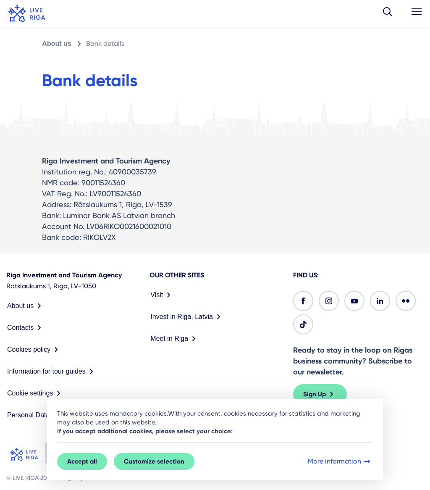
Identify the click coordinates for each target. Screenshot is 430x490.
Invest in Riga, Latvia (187, 317)
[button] (387, 13)
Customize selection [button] (154, 461)
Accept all (82, 461)
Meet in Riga (174, 339)
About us (56, 43)
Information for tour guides (52, 371)
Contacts (26, 328)
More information (340, 461)
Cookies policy (34, 350)
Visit (162, 295)
